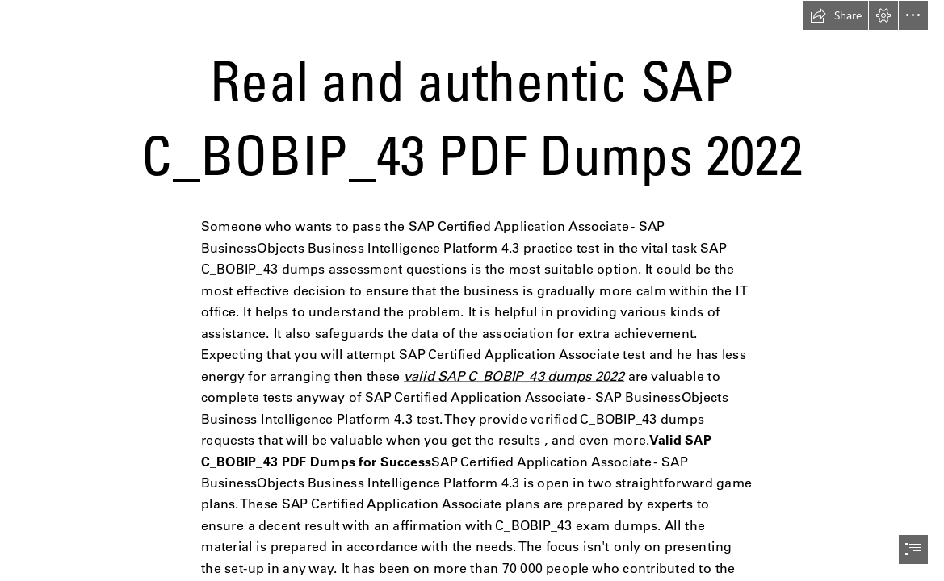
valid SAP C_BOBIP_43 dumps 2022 (514, 375)
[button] (835, 15)
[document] (472, 290)
